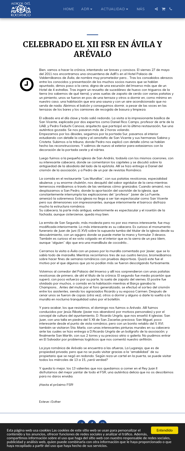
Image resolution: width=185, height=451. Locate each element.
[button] (87, 8)
